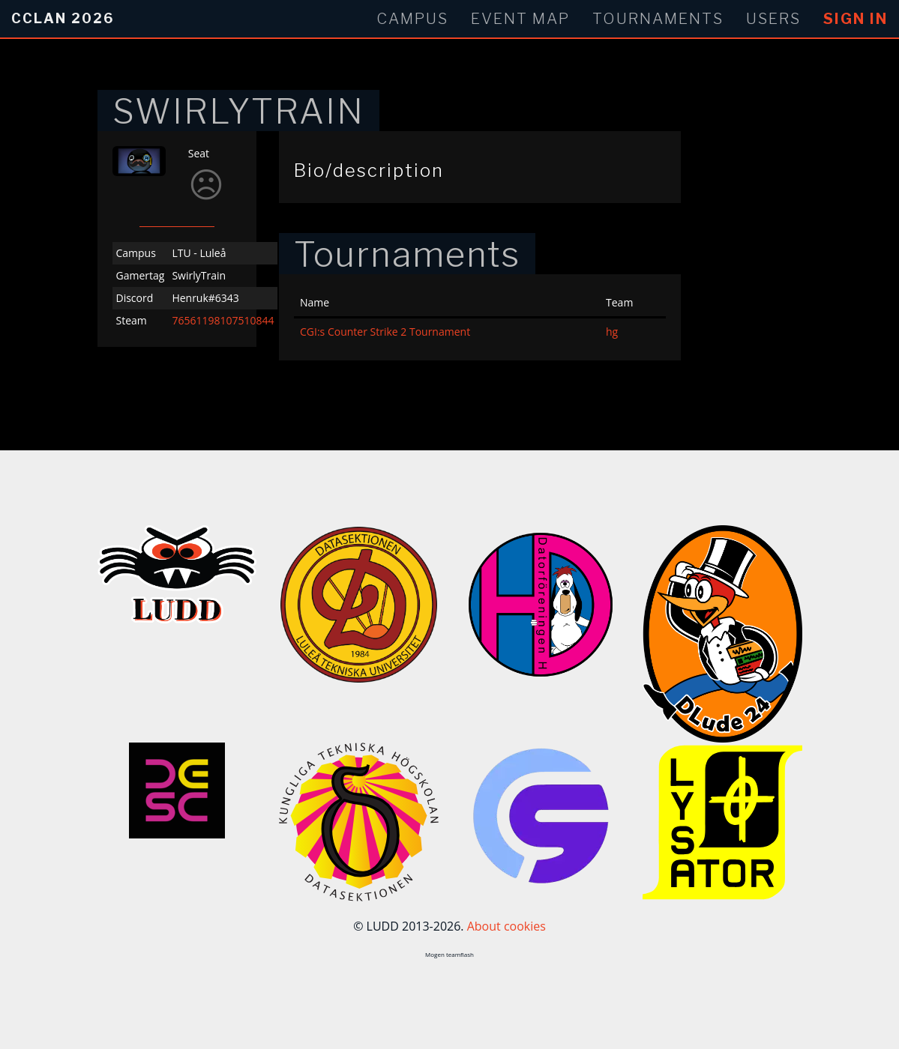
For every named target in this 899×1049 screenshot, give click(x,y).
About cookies (506, 926)
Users (773, 19)
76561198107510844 (223, 320)
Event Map (520, 19)
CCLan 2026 (62, 18)
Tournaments (658, 19)
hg (612, 331)
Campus (412, 19)
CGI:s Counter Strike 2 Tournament (385, 331)
